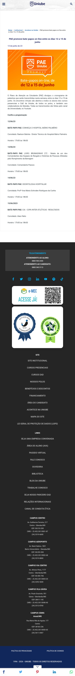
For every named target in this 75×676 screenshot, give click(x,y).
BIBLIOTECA (37, 474)
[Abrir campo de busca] (71, 4)
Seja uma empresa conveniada (37, 439)
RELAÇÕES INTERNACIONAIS (37, 502)
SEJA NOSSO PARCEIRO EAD (37, 495)
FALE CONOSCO (37, 460)
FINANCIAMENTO (37, 396)
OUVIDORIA (37, 467)
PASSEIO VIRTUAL (37, 453)
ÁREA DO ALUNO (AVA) (37, 446)
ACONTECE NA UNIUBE (37, 410)
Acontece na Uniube (31, 30)
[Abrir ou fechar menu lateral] (4, 4)
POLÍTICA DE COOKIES (55, 651)
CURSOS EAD (37, 375)
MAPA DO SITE (37, 417)
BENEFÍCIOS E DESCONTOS (37, 389)
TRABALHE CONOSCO (37, 488)
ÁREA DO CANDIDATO (37, 403)
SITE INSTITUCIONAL (37, 361)
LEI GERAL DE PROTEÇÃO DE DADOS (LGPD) (37, 424)
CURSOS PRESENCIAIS (37, 368)
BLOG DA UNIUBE (37, 481)
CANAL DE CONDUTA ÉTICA (37, 509)
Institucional (18, 30)
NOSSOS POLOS (37, 382)
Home (10, 30)
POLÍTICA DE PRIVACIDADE (21, 651)
